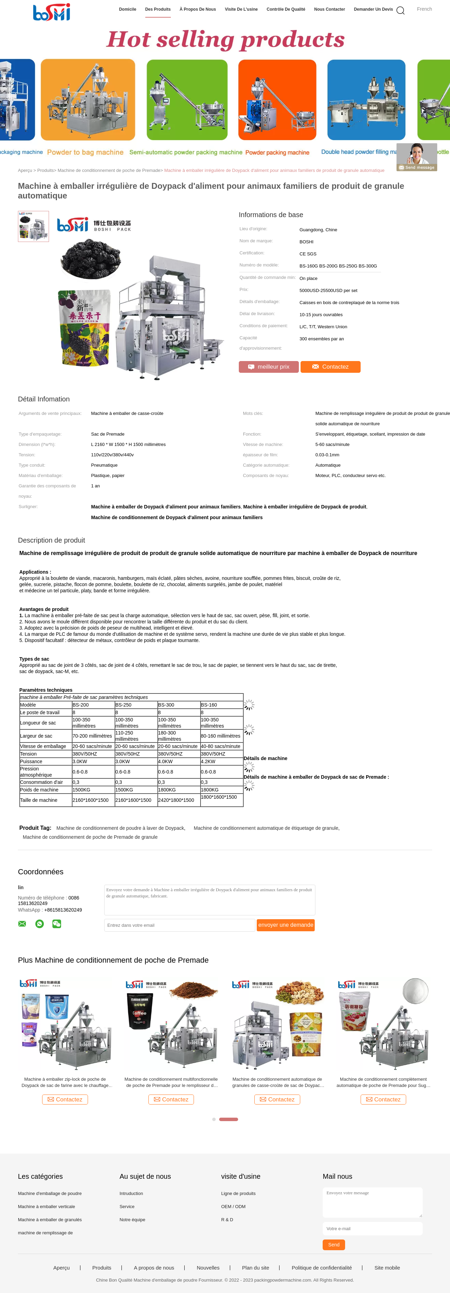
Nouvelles (208, 1267)
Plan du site (255, 1267)
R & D (227, 1219)
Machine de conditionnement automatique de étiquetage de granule (266, 828)
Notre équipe (132, 1219)
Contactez (330, 366)
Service (126, 1206)
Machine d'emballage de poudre (50, 1193)
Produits (101, 1267)
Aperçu (61, 1267)
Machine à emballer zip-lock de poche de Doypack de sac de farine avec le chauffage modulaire (65, 1083)
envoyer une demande (285, 925)
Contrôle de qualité (286, 9)
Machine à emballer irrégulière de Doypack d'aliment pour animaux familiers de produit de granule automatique (274, 170)
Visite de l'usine (241, 9)
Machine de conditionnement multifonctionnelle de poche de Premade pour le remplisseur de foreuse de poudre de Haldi (171, 1083)
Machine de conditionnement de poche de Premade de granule (90, 837)
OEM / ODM (233, 1206)
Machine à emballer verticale (46, 1206)
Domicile (127, 9)
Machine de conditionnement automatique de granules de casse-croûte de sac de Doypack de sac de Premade (277, 1083)
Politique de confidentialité (322, 1267)
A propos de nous (154, 1267)
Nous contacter (329, 9)
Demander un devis (373, 9)
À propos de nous (197, 9)
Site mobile (387, 1267)
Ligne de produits (238, 1193)
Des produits (158, 9)
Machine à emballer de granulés (50, 1219)
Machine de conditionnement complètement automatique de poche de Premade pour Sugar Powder (383, 1083)
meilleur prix (268, 366)
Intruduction (131, 1193)
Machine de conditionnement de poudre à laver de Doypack (120, 828)
